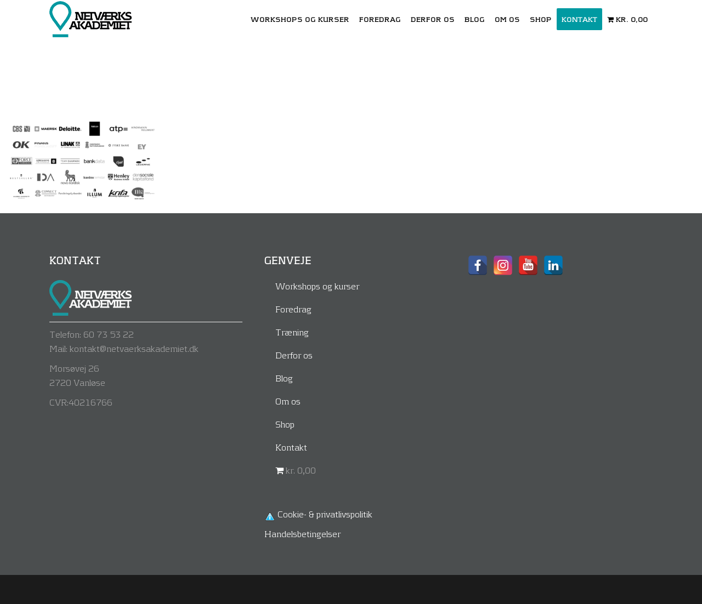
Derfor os (294, 355)
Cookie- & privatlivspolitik (325, 514)
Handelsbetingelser (302, 533)
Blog (284, 378)
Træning (292, 332)
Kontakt (291, 447)
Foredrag (293, 309)
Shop (285, 424)
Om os (288, 401)
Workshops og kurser (317, 286)
